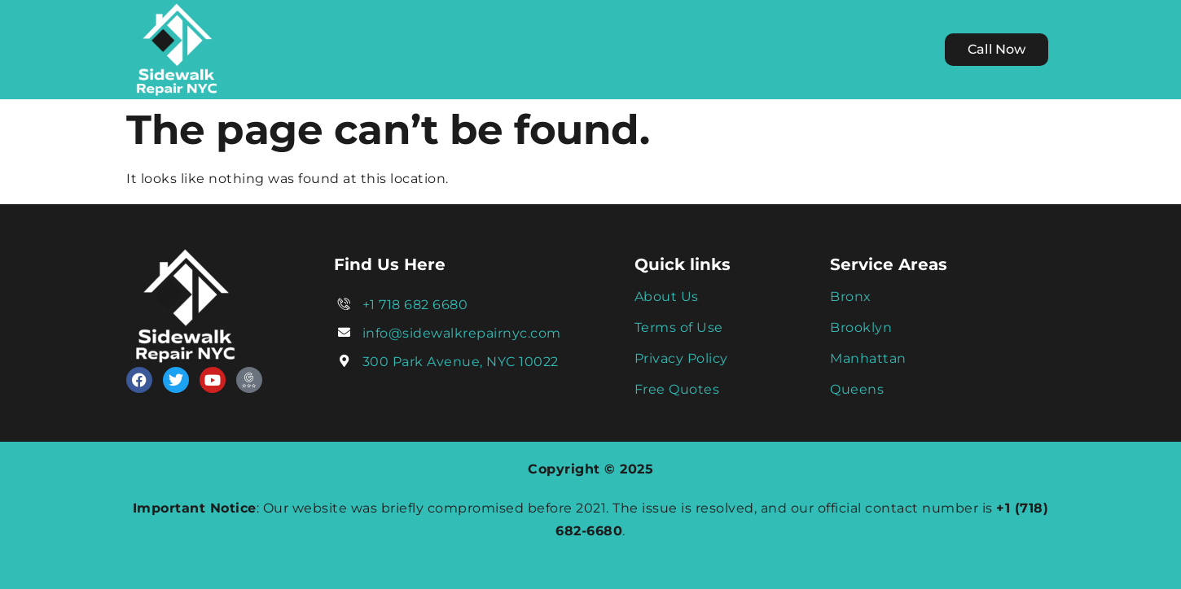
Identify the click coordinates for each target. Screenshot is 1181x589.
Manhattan (868, 358)
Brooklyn (861, 327)
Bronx (850, 296)
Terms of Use (678, 327)
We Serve (505, 49)
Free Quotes (677, 389)
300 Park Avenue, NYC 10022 (460, 361)
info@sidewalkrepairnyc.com (461, 333)
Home (417, 49)
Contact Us (765, 49)
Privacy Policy (681, 358)
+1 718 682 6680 (415, 304)
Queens (857, 389)
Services (610, 49)
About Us (666, 296)
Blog (688, 49)
